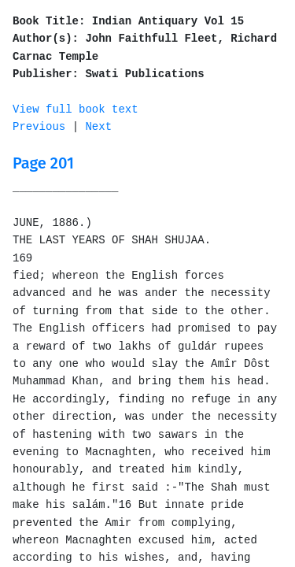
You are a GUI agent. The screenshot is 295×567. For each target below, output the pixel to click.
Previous (39, 126)
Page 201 (43, 163)
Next (98, 126)
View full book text (75, 109)
